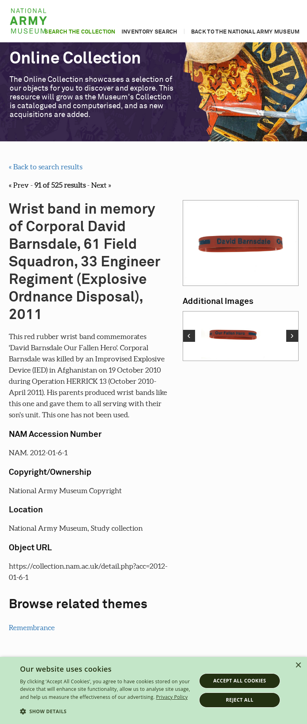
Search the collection (79, 32)
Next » (101, 185)
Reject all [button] (239, 699)
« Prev (19, 185)
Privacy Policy (171, 697)
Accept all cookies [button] (239, 680)
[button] (105, 711)
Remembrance (32, 627)
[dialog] (153, 690)
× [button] (298, 665)
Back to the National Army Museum (245, 32)
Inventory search (149, 32)
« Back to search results (45, 167)
